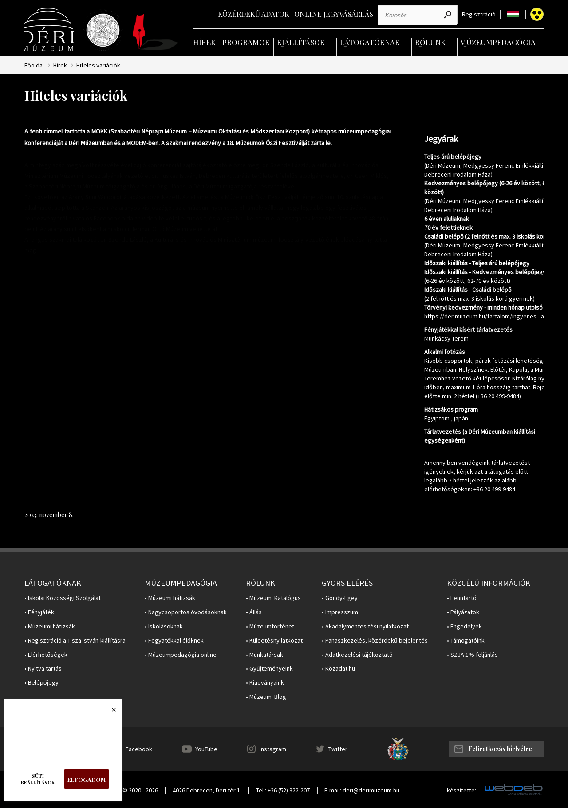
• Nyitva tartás (43, 668)
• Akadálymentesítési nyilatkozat (365, 626)
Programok (246, 42)
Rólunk (430, 42)
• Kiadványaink (265, 682)
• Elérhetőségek (45, 655)
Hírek (204, 42)
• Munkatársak (264, 655)
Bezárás (109, 712)
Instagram (273, 749)
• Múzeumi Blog (266, 697)
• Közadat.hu (338, 668)
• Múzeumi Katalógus (273, 598)
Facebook (139, 749)
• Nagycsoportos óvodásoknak (186, 612)
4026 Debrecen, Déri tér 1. (207, 790)
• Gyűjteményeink (269, 668)
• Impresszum (340, 612)
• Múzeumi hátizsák (49, 626)
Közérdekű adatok (253, 14)
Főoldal (34, 65)
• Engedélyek (464, 626)
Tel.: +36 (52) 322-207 (283, 790)
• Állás (254, 612)
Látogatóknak (370, 42)
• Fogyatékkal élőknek (174, 640)
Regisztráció (479, 14)
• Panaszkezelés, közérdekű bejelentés (375, 640)
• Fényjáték (39, 612)
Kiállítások (301, 42)
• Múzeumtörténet (270, 626)
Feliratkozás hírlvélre (500, 749)
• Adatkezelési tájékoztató (357, 655)
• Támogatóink (466, 640)
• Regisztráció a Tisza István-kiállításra (75, 640)
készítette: (461, 790)
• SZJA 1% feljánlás (472, 655)
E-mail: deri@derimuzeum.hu (361, 790)
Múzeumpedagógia (498, 42)
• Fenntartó (462, 598)
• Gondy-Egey (340, 598)
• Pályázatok (463, 612)
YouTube (206, 749)
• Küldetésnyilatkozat (274, 640)
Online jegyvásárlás (333, 14)
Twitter (337, 749)
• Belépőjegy (41, 682)
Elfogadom (86, 779)
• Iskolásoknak (164, 626)
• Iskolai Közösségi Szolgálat (62, 598)
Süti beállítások (38, 779)
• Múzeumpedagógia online (181, 655)
